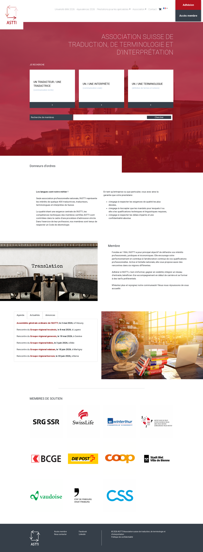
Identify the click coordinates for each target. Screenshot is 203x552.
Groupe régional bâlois (41, 343)
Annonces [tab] (50, 315)
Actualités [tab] (35, 315)
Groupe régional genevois (43, 336)
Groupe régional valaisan (42, 349)
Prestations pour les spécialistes (113, 9)
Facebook (83, 532)
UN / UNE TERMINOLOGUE (147, 85)
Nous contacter (60, 534)
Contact (152, 9)
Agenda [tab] (20, 315)
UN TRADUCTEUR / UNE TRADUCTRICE (47, 85)
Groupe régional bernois (42, 356)
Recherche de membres (42, 117)
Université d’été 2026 (65, 9)
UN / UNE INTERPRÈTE (96, 85)
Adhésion (188, 4)
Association (138, 9)
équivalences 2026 (86, 9)
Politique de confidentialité (122, 537)
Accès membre (188, 15)
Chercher (159, 117)
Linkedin (82, 534)
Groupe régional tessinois (43, 329)
